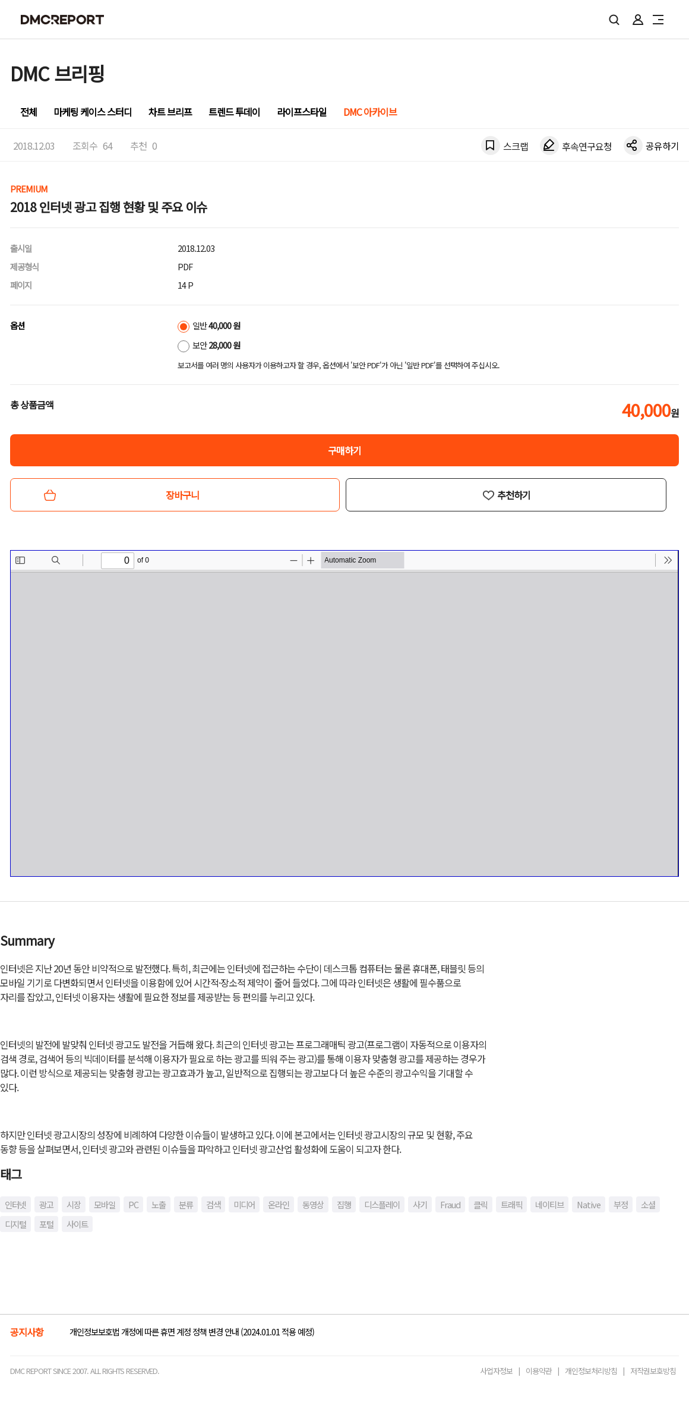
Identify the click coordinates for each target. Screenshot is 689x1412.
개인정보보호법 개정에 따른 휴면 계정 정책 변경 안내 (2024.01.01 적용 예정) (191, 1331)
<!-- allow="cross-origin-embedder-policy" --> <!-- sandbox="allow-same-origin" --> (344, 713)
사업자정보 (496, 1370)
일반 (209, 325)
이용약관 (539, 1370)
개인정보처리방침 (591, 1370)
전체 (28, 112)
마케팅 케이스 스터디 (92, 112)
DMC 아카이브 (370, 112)
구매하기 (344, 450)
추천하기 (513, 495)
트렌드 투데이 (234, 112)
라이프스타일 (302, 112)
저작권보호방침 (653, 1370)
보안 (209, 345)
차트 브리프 (170, 112)
